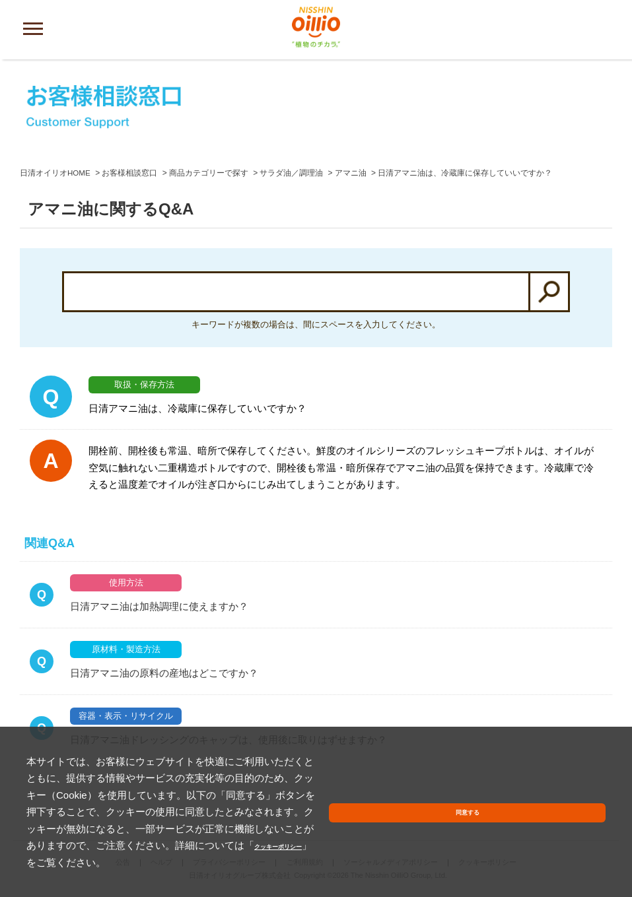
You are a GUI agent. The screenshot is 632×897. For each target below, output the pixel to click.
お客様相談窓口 (130, 173)
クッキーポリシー (244, 862)
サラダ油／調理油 (292, 173)
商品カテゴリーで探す (209, 173)
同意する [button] (574, 838)
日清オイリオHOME (55, 173)
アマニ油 (351, 173)
